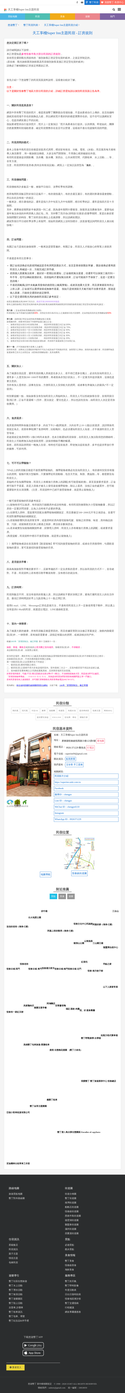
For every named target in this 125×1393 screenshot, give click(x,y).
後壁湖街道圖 (72, 1220)
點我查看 (70, 759)
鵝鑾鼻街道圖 (72, 1224)
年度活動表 (70, 1290)
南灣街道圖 (70, 1202)
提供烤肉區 (84, 711)
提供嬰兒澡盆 (43, 717)
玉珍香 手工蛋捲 (74, 764)
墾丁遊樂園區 (15, 1299)
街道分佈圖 (70, 1194)
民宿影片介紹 (61, 776)
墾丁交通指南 (72, 1303)
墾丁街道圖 (70, 1198)
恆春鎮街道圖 (72, 1211)
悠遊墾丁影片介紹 (82, 2)
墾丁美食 (69, 1261)
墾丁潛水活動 (15, 1290)
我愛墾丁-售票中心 (112, 2)
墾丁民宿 (91, 2)
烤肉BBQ (108, 711)
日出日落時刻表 (73, 1294)
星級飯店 (13, 1245)
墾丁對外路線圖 (17, 1198)
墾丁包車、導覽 (17, 1316)
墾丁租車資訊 (15, 1312)
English (56, 717)
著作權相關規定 (44, 1384)
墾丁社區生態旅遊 (18, 1281)
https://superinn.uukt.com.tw (68, 782)
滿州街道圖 (70, 1229)
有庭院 (61, 711)
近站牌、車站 (70, 717)
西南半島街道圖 (73, 1216)
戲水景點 (69, 1249)
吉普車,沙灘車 (16, 1307)
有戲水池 (72, 711)
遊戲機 (52, 711)
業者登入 (15, 1367)
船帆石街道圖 (72, 1207)
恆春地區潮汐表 (73, 1299)
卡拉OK (34, 711)
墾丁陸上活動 (15, 1303)
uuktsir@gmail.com (57, 1387)
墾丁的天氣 (70, 1281)
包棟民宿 (13, 1262)
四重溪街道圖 (72, 1233)
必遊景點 (69, 1245)
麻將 (44, 711)
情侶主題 (13, 1258)
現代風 (25, 711)
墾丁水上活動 (15, 1285)
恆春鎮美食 (70, 1265)
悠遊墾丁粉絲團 (77, 2)
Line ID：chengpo (63, 801)
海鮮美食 (69, 1269)
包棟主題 (96, 711)
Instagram (59, 813)
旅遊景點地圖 (15, 1194)
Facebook (59, 788)
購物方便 (84, 717)
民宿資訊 (13, 1249)
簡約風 (15, 711)
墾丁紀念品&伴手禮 (19, 1321)
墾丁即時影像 (72, 1285)
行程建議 (69, 1307)
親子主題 (13, 1254)
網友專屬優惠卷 (73, 1312)
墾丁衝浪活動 (15, 1294)
